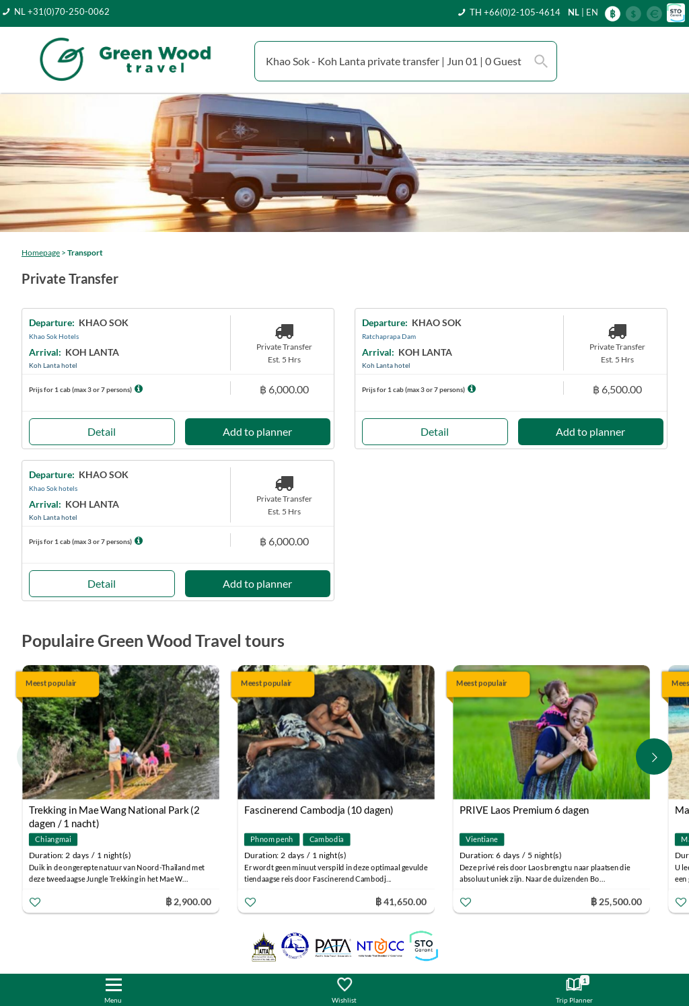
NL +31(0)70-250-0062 (62, 11)
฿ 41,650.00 (401, 901)
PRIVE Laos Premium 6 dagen (524, 810)
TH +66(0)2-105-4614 (515, 12)
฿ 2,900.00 (188, 901)
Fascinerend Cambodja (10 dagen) (319, 810)
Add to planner (257, 431)
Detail (101, 431)
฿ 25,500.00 (616, 901)
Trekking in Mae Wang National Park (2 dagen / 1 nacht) (114, 812)
